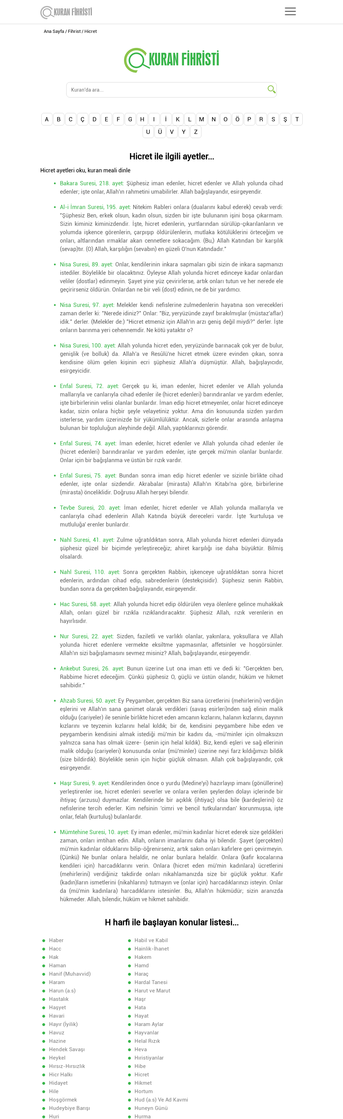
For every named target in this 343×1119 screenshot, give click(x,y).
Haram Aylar (63, 999)
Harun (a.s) (62, 973)
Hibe (139, 1024)
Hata (223, 982)
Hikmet (226, 1032)
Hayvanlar (230, 999)
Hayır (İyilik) (232, 990)
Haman (57, 957)
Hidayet (142, 1032)
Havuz (141, 999)
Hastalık (228, 973)
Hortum (142, 1041)
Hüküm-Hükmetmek (242, 1066)
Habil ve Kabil (150, 940)
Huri (54, 1057)
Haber (56, 940)
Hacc (224, 940)
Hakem (226, 948)
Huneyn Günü (235, 1049)
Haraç (56, 965)
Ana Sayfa (54, 31)
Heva (55, 1015)
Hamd (140, 957)
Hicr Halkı (230, 1024)
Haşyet (141, 982)
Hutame (58, 1066)
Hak (138, 948)
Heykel (141, 1015)
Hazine (57, 1007)
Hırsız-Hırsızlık (67, 1024)
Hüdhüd (143, 1066)
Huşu (224, 1057)
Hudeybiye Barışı (153, 1049)
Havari (56, 990)
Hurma (141, 1057)
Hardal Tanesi (234, 965)
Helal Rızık (146, 1007)
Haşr (54, 982)
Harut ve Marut (151, 973)
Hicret (56, 1032)
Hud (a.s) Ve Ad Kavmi (76, 1049)
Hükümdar (61, 1074)
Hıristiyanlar (232, 1015)
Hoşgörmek (232, 1041)
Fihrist (74, 31)
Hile (54, 1041)
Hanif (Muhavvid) (239, 957)
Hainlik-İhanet (66, 948)
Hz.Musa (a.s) (235, 1074)
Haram (141, 965)
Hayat (140, 990)
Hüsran (142, 1074)
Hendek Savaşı (236, 1007)
